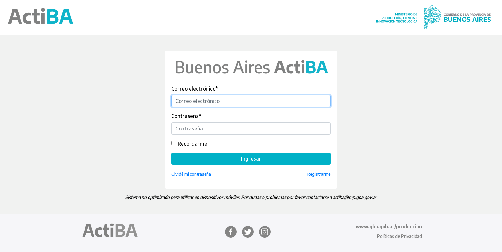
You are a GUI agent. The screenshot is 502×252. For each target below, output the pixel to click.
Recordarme (192, 143)
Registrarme (319, 174)
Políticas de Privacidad (399, 236)
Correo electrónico (194, 88)
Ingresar (251, 158)
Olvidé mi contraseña (191, 174)
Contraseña (186, 116)
